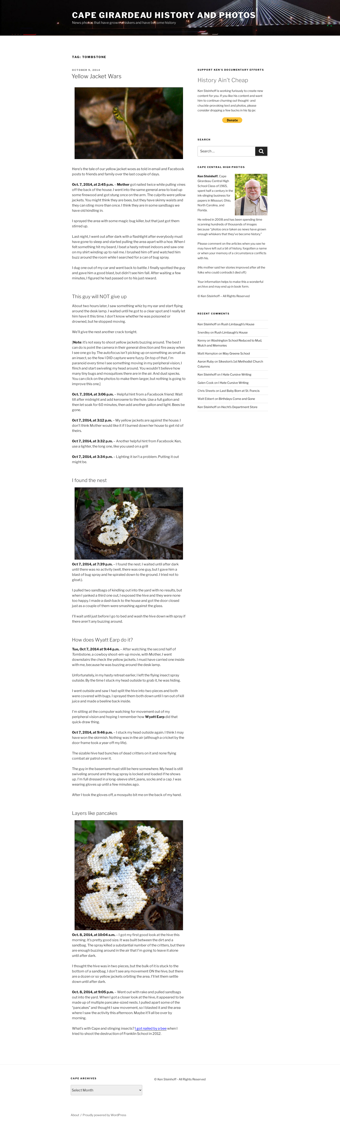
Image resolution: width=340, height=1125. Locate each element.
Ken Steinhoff (207, 324)
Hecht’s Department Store (239, 407)
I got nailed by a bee (151, 1028)
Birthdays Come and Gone (237, 399)
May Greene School (236, 353)
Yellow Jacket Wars (96, 76)
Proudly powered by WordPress (104, 1115)
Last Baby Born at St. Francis (240, 390)
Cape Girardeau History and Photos (164, 15)
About (75, 1115)
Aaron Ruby (206, 361)
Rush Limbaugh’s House (237, 324)
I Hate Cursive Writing (236, 374)
